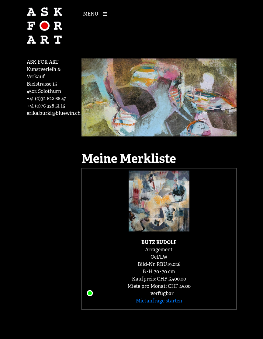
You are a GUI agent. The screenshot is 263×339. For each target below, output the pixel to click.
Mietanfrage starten (159, 301)
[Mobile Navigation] (96, 13)
